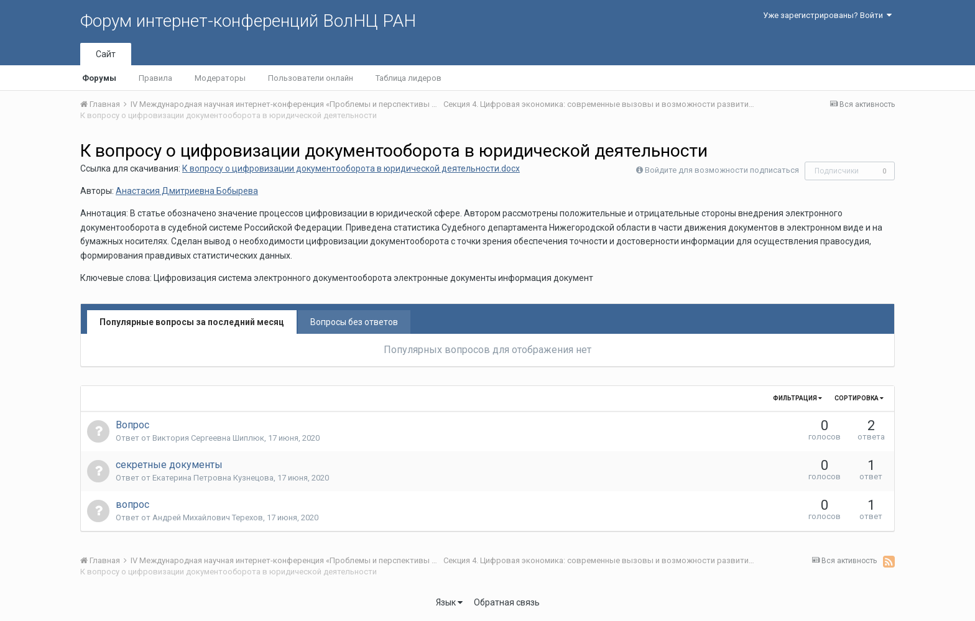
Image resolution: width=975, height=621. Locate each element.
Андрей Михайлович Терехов (207, 517)
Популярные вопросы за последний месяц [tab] (191, 322)
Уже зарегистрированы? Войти (827, 15)
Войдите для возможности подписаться (722, 170)
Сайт (106, 54)
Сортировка (859, 398)
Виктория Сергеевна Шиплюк (208, 438)
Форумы (99, 78)
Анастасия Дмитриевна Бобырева (187, 191)
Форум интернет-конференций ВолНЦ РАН (248, 21)
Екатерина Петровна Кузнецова (213, 477)
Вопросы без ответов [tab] (354, 322)
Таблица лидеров (408, 78)
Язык (449, 602)
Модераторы (220, 78)
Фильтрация (797, 398)
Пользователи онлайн (310, 78)
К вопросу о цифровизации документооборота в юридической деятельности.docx (351, 168)
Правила (155, 78)
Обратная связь (507, 602)
